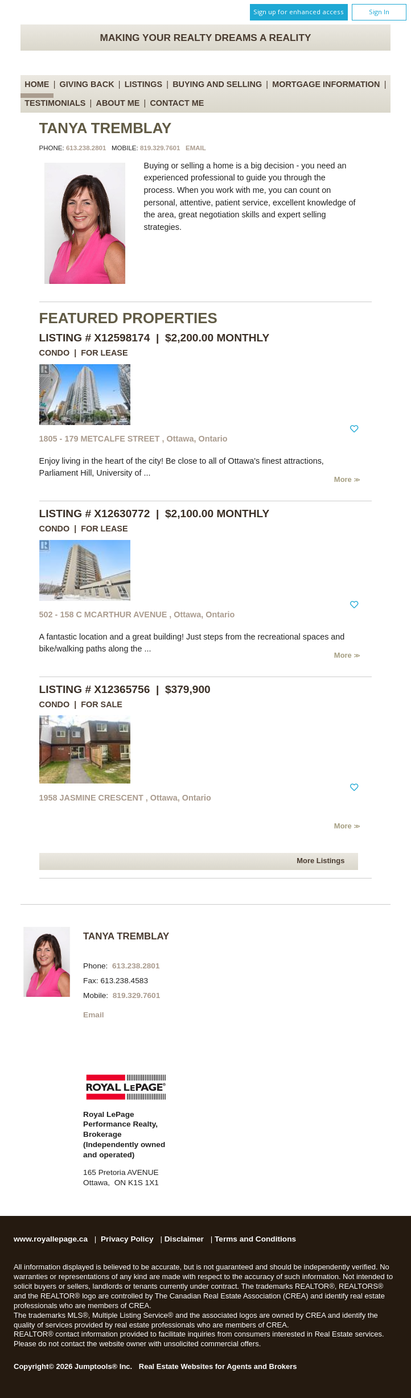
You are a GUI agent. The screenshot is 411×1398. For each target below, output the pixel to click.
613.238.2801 (86, 148)
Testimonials (54, 103)
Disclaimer (184, 1239)
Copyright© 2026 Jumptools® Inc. (73, 1366)
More (344, 479)
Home (36, 84)
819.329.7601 (160, 148)
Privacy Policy (127, 1239)
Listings (143, 84)
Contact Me (177, 103)
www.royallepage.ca (51, 1239)
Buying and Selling (217, 84)
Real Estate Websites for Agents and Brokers (218, 1366)
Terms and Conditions (255, 1239)
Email (196, 148)
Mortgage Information (326, 84)
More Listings (320, 860)
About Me (118, 103)
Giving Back (87, 84)
